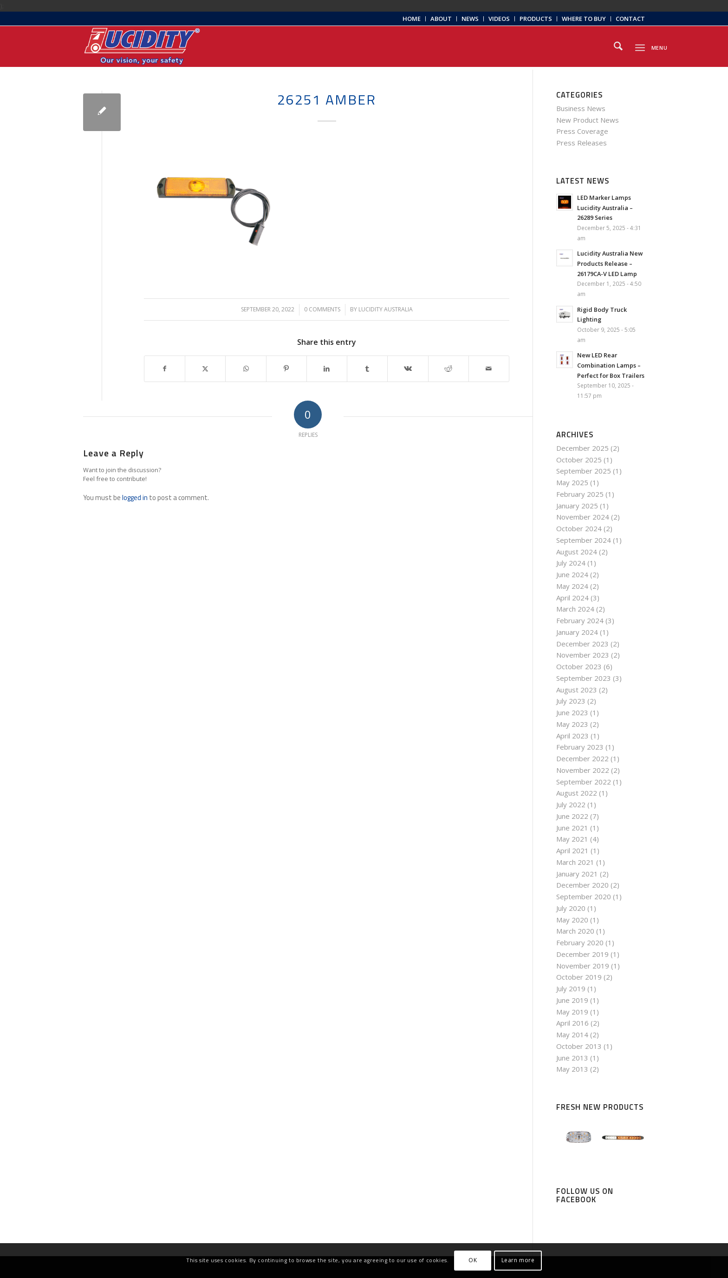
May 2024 (572, 586)
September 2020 (583, 896)
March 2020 (575, 930)
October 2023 (579, 666)
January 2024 (577, 632)
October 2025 (579, 459)
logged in (135, 497)
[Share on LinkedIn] (327, 369)
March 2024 (575, 608)
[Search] (618, 46)
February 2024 (580, 620)
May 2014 (572, 1034)
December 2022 (582, 758)
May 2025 (572, 482)
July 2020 (570, 908)
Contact (630, 18)
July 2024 (570, 562)
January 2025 (577, 505)
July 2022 (570, 804)
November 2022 (582, 770)
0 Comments (322, 309)
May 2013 (572, 1069)
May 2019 (572, 1011)
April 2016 (572, 1023)
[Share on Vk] (408, 369)
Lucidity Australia (385, 309)
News (470, 18)
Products (536, 18)
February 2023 (580, 746)
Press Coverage (582, 131)
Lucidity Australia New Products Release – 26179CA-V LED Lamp (610, 263)
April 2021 (572, 850)
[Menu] (640, 46)
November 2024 (582, 516)
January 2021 (577, 873)
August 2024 (576, 551)
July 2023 (570, 700)
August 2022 (576, 792)
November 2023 (582, 654)
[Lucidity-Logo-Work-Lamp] (142, 46)
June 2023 (572, 712)
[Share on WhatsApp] (246, 369)
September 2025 (583, 470)
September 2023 (583, 678)
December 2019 (582, 954)
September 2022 (583, 781)
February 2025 (580, 494)
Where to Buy (584, 18)
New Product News (587, 120)
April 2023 (572, 735)
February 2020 (580, 942)
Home (412, 18)
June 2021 (572, 827)
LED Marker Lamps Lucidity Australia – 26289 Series (605, 207)
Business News (580, 108)
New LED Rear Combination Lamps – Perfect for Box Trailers (610, 365)
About (441, 18)
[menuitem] (412, 18)
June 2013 (572, 1057)
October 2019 (579, 977)
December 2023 (582, 643)
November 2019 (582, 965)
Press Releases (581, 142)
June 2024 (572, 574)
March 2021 (575, 862)
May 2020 (572, 919)
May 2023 (572, 724)
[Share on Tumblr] (367, 369)
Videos (499, 18)
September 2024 (583, 540)
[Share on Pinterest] (286, 369)
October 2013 (579, 1046)
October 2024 (579, 528)
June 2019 (572, 1000)
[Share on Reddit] (448, 369)
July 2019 (570, 988)
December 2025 (582, 448)
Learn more (518, 1260)
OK (472, 1260)
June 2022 (572, 816)
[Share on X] (205, 369)
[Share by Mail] (489, 369)
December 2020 (582, 884)
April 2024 (572, 597)
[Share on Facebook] (164, 369)
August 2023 (576, 689)
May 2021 (572, 838)
